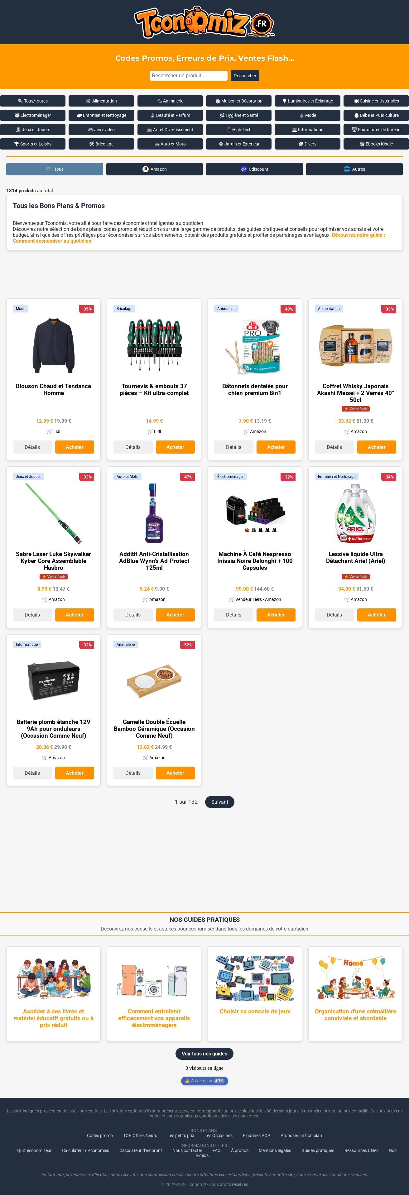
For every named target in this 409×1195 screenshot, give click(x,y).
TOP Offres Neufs (140, 1133)
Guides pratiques (317, 1147)
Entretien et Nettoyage (336, 476)
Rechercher (245, 75)
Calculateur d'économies (85, 1147)
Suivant (219, 799)
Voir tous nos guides (204, 1051)
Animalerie (226, 309)
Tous (55, 169)
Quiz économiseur (34, 1147)
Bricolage (124, 309)
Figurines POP (256, 1133)
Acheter (75, 447)
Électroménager (230, 476)
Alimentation (329, 309)
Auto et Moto (127, 476)
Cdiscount (254, 169)
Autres (354, 169)
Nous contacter (187, 1147)
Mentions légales (275, 1147)
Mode (20, 309)
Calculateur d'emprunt (140, 1147)
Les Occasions (219, 1133)
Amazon (154, 169)
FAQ (217, 1147)
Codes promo (100, 1133)
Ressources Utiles (361, 1147)
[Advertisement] (204, 274)
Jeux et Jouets (28, 476)
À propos (239, 1147)
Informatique (27, 642)
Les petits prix (180, 1133)
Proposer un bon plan (301, 1133)
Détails (32, 447)
